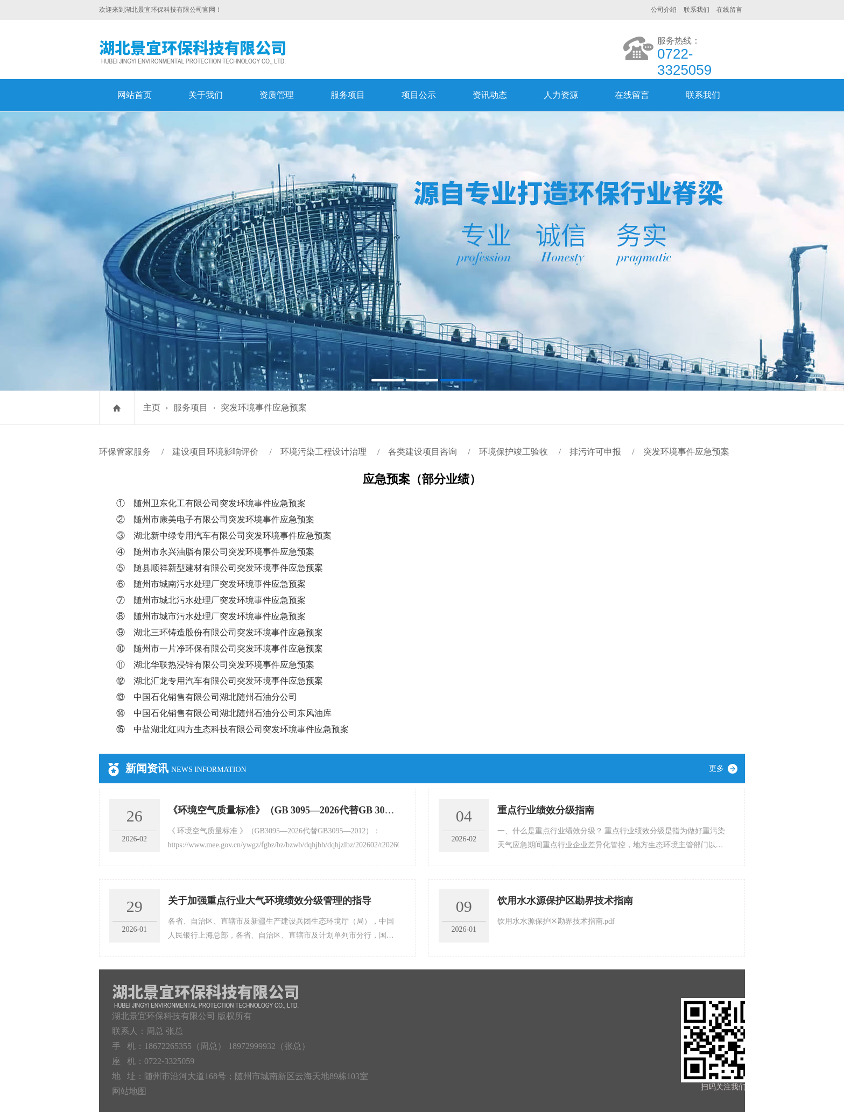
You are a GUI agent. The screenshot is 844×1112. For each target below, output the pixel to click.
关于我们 (205, 95)
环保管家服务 (125, 451)
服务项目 (347, 95)
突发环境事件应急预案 (264, 407)
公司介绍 (664, 9)
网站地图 (129, 1091)
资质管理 (276, 95)
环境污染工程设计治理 (323, 451)
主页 (151, 407)
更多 (727, 768)
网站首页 (134, 95)
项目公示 (419, 95)
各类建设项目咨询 (422, 451)
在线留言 (729, 9)
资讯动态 (490, 95)
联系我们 (696, 9)
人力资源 (561, 95)
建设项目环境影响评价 (215, 451)
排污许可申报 (595, 451)
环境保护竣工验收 (513, 451)
